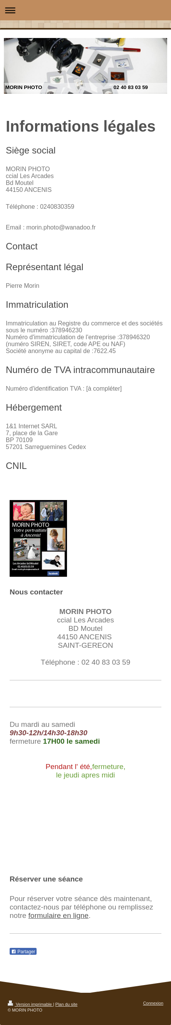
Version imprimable (30, 1004)
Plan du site (66, 1004)
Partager (23, 951)
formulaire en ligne (58, 915)
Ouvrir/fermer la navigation (85, 10)
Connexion (153, 1003)
